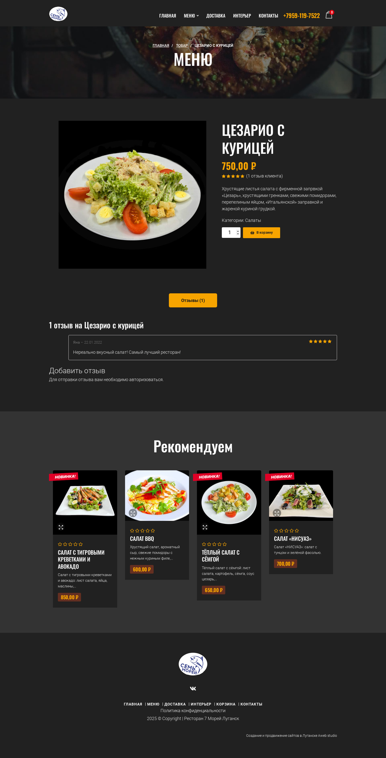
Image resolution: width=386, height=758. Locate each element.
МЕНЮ (191, 15)
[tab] (193, 300)
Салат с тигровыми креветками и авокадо (81, 559)
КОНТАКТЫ (268, 15)
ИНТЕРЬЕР (242, 15)
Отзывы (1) (193, 300)
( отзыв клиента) (264, 175)
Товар (182, 45)
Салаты (253, 220)
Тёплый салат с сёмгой (221, 555)
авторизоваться (146, 379)
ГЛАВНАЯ (167, 15)
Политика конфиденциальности (193, 710)
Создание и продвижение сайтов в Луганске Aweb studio (291, 736)
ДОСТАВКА (215, 15)
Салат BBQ (142, 538)
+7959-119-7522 (301, 15)
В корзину (265, 232)
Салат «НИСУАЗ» (293, 538)
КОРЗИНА (226, 704)
